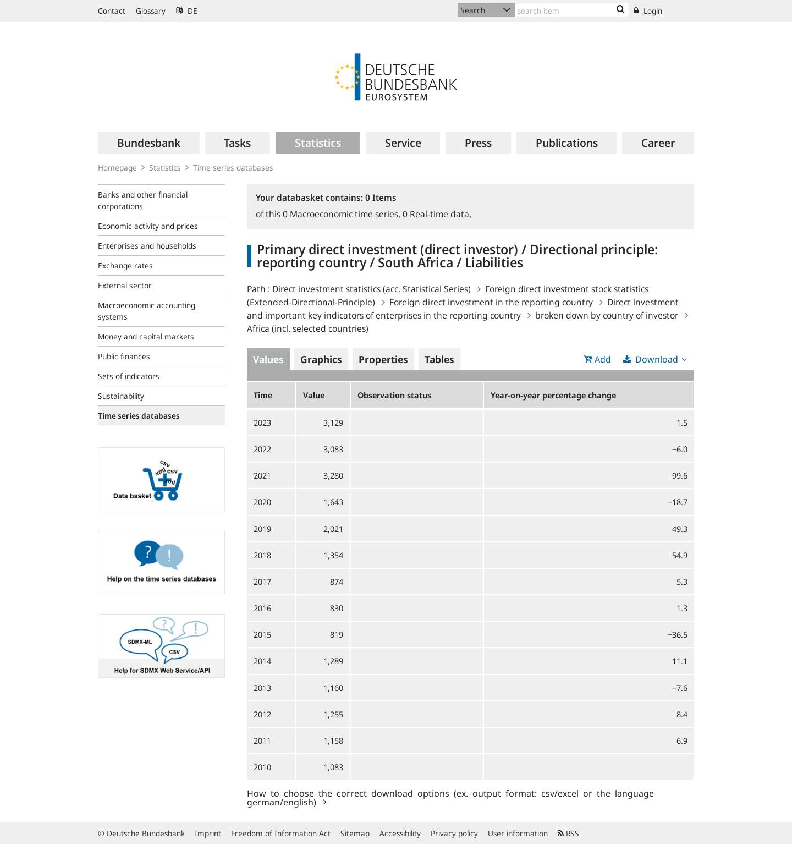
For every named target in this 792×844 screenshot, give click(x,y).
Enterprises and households (147, 245)
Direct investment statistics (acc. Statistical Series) (371, 289)
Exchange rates (125, 265)
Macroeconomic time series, (343, 214)
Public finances (124, 356)
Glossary (151, 11)
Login (648, 11)
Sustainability (121, 396)
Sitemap (355, 833)
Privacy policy (454, 833)
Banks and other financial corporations (143, 200)
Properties (383, 359)
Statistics (165, 167)
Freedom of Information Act (281, 833)
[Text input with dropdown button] (572, 10)
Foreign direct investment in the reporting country (491, 302)
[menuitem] (149, 143)
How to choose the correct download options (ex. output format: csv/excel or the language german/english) (450, 797)
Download (656, 359)
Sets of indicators (129, 376)
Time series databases (233, 167)
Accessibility (400, 833)
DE (186, 11)
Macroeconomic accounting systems (146, 311)
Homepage (117, 167)
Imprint (208, 833)
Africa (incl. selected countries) (308, 328)
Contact (111, 11)
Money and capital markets (146, 336)
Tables (439, 359)
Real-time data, (437, 214)
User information (518, 833)
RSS (568, 833)
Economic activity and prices (148, 226)
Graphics (321, 359)
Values (268, 359)
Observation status (394, 395)
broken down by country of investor (606, 315)
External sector (125, 285)
